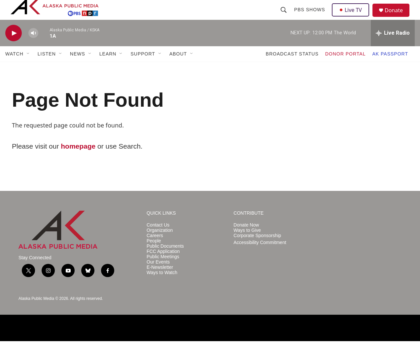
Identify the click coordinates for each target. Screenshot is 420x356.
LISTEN (47, 68)
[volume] (33, 48)
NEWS (77, 68)
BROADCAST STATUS (292, 68)
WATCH (14, 68)
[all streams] (393, 48)
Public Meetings (163, 271)
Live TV (352, 17)
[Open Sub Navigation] (28, 68)
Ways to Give (247, 245)
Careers (155, 250)
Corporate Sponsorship (257, 250)
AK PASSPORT (390, 68)
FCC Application (163, 266)
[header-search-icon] (284, 17)
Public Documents (165, 261)
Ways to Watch (162, 287)
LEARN (108, 68)
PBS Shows (310, 17)
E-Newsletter (160, 282)
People (154, 255)
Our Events (158, 276)
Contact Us (158, 239)
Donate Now (246, 239)
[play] (13, 48)
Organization (160, 245)
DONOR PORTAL (345, 68)
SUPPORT (142, 68)
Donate (398, 18)
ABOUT (178, 68)
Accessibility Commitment (259, 257)
